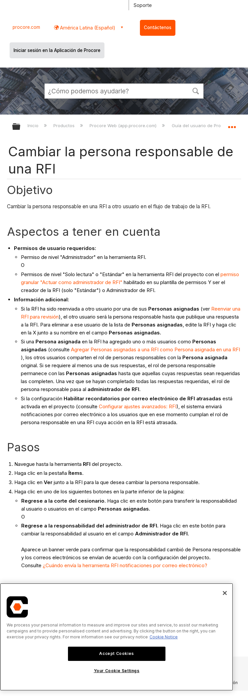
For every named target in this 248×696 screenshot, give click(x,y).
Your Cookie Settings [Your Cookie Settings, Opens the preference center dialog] (117, 670)
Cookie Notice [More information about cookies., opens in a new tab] (164, 636)
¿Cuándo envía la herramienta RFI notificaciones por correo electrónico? (125, 565)
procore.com (26, 27)
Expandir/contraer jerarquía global (20, 127)
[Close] (224, 593)
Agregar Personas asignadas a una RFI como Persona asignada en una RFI (155, 349)
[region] (116, 637)
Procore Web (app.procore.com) (124, 125)
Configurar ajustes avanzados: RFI (137, 406)
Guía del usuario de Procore (202, 125)
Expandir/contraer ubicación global (232, 124)
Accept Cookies (116, 653)
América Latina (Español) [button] (87, 27)
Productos (64, 125)
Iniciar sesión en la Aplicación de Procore (57, 50)
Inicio (34, 125)
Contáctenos (157, 27)
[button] (196, 90)
